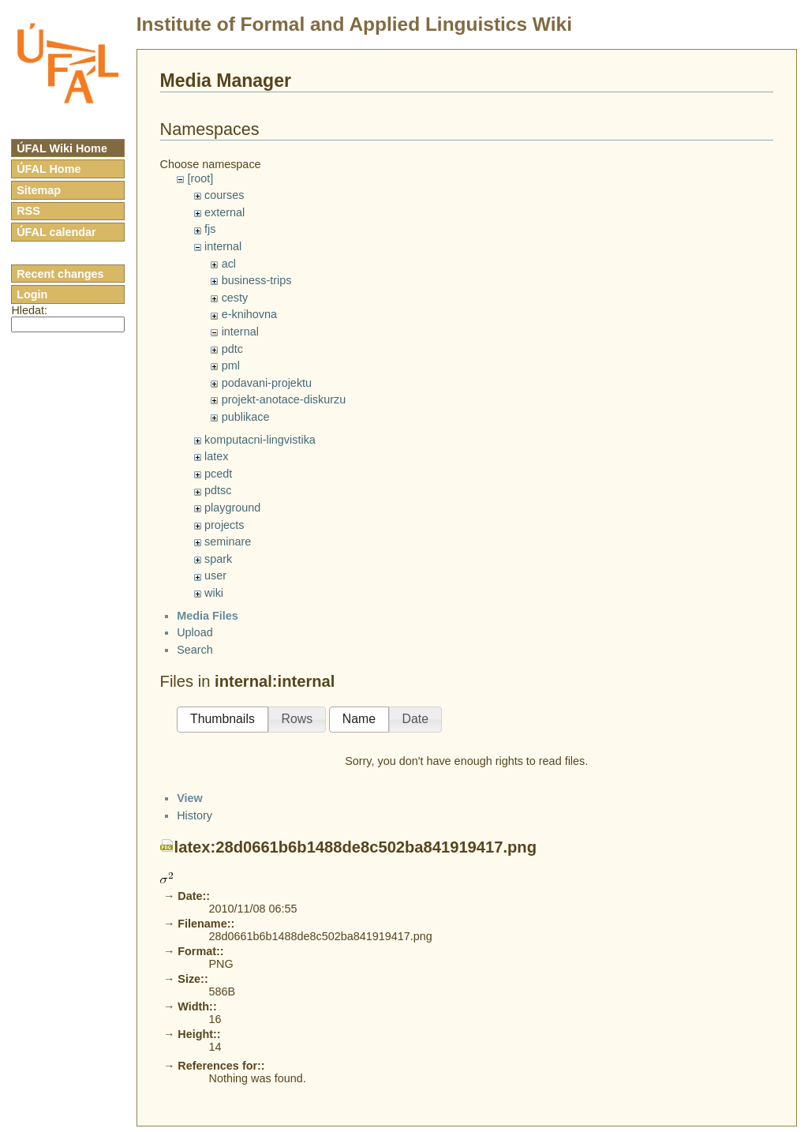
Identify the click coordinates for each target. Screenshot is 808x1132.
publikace (246, 416)
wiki (213, 593)
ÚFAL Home (48, 169)
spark (218, 559)
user (215, 575)
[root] (200, 178)
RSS (28, 210)
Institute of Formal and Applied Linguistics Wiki (354, 24)
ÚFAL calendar (56, 232)
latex (216, 456)
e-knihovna (249, 314)
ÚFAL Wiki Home (62, 148)
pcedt (218, 473)
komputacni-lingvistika (260, 439)
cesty (235, 297)
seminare (227, 541)
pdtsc (217, 490)
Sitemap (39, 190)
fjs (209, 229)
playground (232, 507)
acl (229, 263)
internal (222, 246)
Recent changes (60, 274)
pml (231, 365)
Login (32, 294)
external (224, 212)
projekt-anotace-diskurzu (284, 399)
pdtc (232, 349)
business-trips (257, 280)
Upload (195, 645)
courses (224, 195)
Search (195, 663)
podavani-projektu (267, 383)
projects (224, 525)
